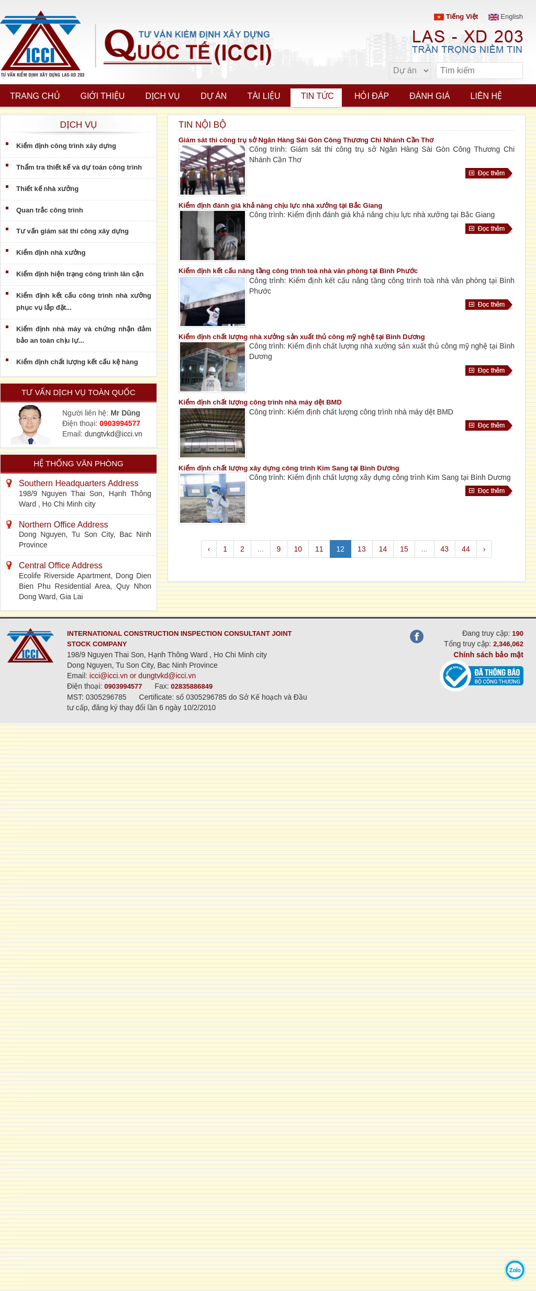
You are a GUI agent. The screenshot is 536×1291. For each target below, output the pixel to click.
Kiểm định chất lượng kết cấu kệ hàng (77, 362)
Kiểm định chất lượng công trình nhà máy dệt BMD (260, 402)
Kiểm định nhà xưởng (50, 252)
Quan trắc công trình (49, 210)
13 (362, 549)
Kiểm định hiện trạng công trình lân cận (79, 274)
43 (445, 549)
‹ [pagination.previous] (209, 549)
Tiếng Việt (456, 16)
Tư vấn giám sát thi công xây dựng (72, 231)
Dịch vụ (162, 96)
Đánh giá (429, 96)
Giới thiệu (103, 96)
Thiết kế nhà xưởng (47, 189)
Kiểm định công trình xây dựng (66, 146)
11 (319, 549)
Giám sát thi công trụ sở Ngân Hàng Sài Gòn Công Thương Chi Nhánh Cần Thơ (305, 140)
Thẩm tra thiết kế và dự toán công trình (79, 167)
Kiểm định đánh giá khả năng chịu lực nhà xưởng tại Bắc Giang (280, 205)
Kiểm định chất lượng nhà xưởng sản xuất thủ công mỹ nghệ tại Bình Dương (301, 337)
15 (404, 549)
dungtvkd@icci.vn (113, 434)
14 (383, 549)
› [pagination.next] (484, 549)
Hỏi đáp (371, 96)
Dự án (213, 96)
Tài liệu (263, 96)
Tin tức (317, 96)
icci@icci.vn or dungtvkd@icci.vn (143, 675)
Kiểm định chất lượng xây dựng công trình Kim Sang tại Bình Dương (288, 468)
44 (466, 549)
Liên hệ (486, 96)
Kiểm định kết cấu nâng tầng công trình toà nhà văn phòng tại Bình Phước (298, 271)
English (505, 16)
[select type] (410, 70)
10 (298, 549)
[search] (510, 70)
